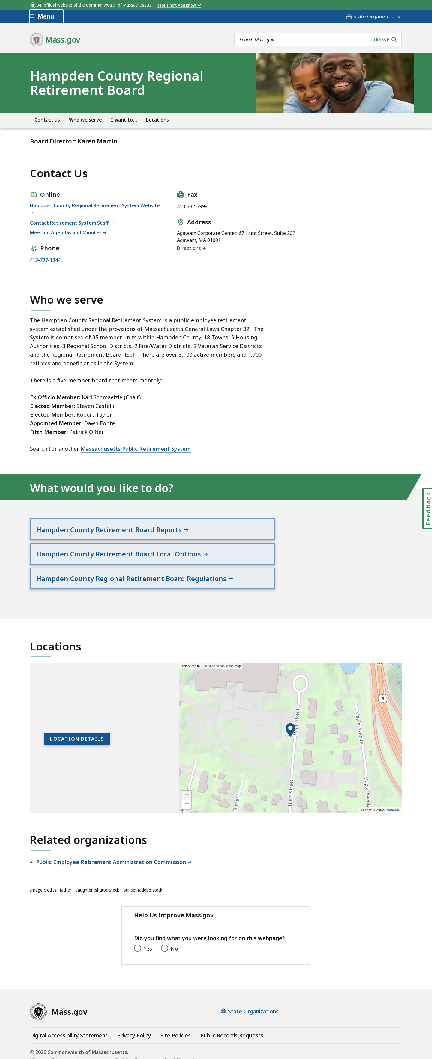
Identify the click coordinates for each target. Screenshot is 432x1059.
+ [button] (187, 769)
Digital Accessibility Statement (69, 1009)
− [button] (187, 778)
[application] (290, 711)
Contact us (47, 120)
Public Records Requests (231, 1009)
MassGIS (393, 783)
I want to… (124, 120)
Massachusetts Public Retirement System (136, 448)
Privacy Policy (134, 1009)
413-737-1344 (45, 259)
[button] (290, 703)
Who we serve (85, 120)
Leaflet (366, 783)
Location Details (77, 712)
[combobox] (318, 39)
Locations (157, 120)
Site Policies (175, 1009)
